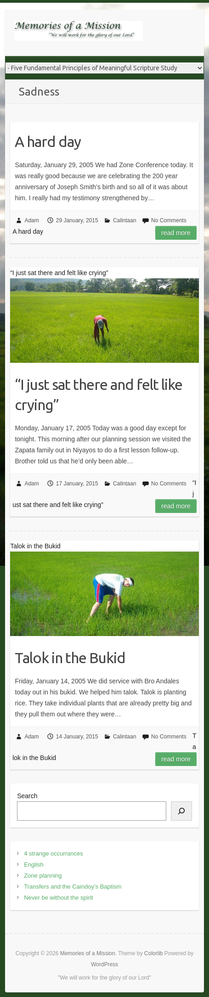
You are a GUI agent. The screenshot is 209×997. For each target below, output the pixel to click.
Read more (176, 233)
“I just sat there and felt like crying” (98, 394)
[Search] (181, 811)
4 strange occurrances (53, 853)
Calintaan (124, 220)
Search (27, 796)
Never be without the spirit (58, 897)
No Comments (168, 220)
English (34, 864)
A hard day (48, 141)
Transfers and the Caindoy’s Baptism (72, 886)
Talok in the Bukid (70, 657)
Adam (31, 220)
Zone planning (43, 875)
